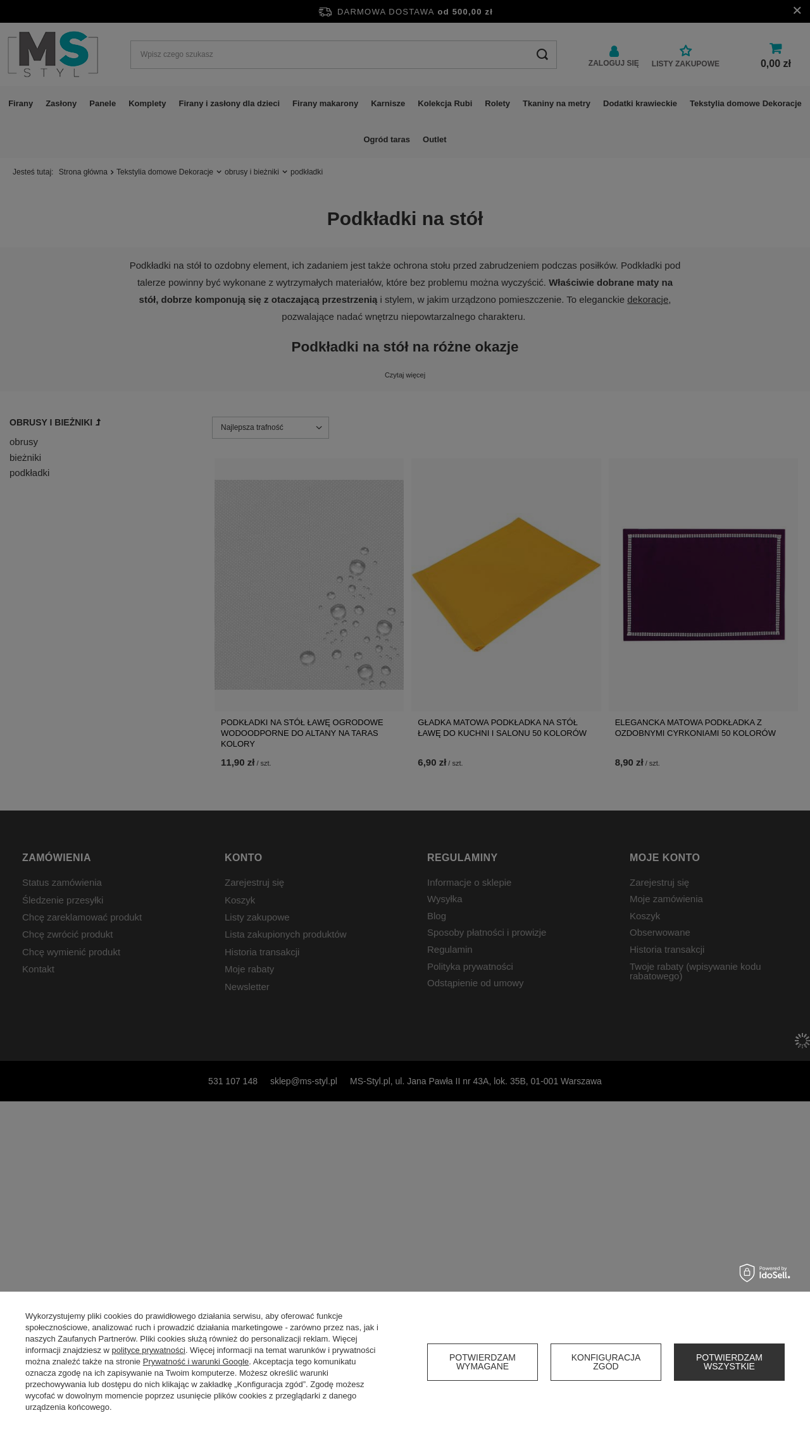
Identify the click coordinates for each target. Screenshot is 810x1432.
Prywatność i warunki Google (196, 1361)
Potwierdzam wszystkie (729, 1361)
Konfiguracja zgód (606, 1361)
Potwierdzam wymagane (482, 1361)
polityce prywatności (148, 1350)
